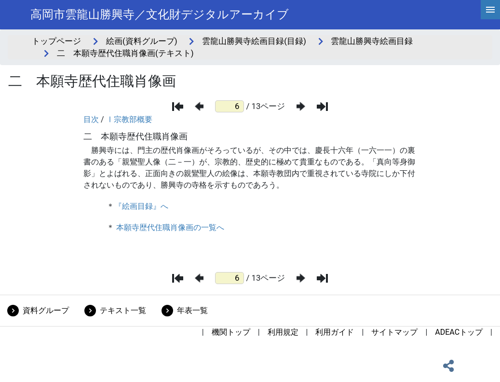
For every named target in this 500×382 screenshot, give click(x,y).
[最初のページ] (177, 106)
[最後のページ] (322, 106)
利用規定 (283, 332)
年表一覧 (192, 310)
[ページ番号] (229, 106)
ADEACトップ (459, 332)
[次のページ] (301, 106)
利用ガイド (334, 332)
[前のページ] (199, 106)
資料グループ (46, 310)
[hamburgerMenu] (490, 9)
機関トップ (231, 332)
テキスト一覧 (123, 310)
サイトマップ (394, 332)
